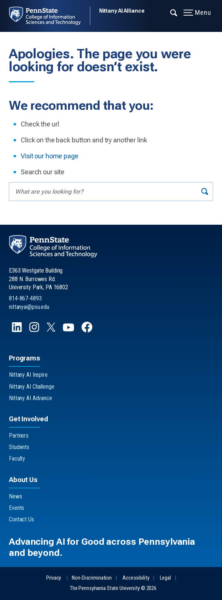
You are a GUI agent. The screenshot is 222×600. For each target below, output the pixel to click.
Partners (18, 435)
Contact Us (21, 519)
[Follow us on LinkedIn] (17, 330)
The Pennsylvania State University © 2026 (113, 588)
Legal (165, 578)
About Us (23, 480)
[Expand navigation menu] (174, 12)
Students (19, 447)
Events (16, 507)
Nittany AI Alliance (122, 11)
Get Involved (28, 419)
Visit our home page (49, 156)
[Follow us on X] (52, 329)
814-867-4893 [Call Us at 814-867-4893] (25, 298)
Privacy (53, 578)
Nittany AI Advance (30, 398)
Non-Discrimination (92, 578)
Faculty (17, 458)
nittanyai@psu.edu (29, 306)
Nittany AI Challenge (31, 386)
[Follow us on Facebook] (87, 330)
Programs (24, 358)
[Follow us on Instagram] (35, 330)
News (15, 496)
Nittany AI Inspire (28, 374)
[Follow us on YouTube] (69, 330)
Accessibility (135, 578)
